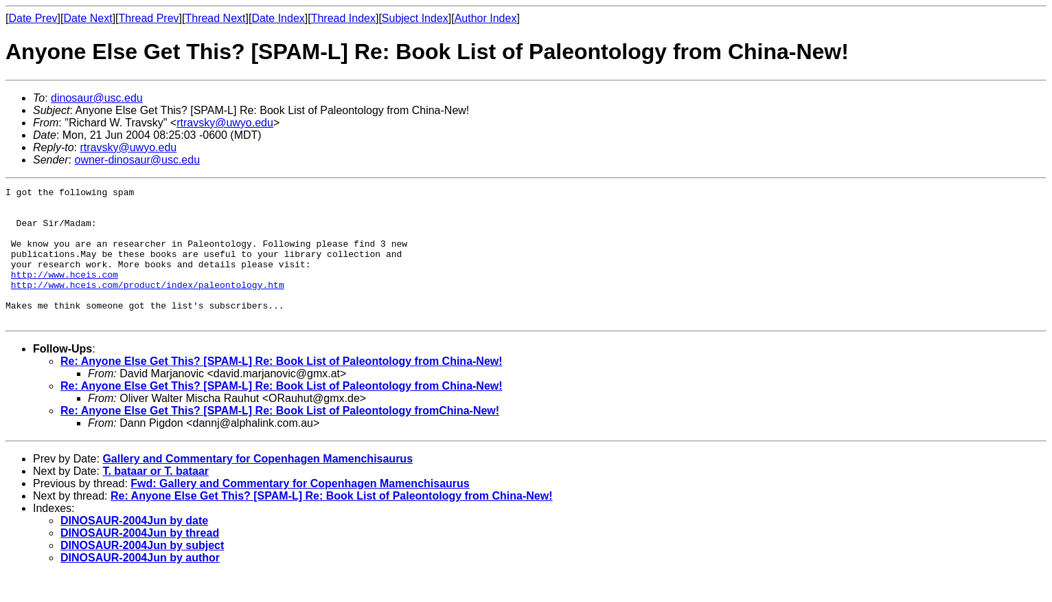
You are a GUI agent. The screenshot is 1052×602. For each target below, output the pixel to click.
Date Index (277, 18)
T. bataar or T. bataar (155, 498)
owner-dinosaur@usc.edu (137, 160)
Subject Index (415, 18)
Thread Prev (149, 18)
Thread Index (343, 18)
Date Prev (32, 18)
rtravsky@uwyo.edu (224, 123)
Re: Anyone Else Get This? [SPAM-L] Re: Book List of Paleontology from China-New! (281, 388)
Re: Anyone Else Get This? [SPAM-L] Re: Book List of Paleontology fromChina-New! (279, 437)
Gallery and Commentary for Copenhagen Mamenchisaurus (257, 485)
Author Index (486, 18)
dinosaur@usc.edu (97, 98)
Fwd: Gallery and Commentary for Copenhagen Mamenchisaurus (299, 510)
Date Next (87, 18)
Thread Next (215, 18)
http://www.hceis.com (64, 293)
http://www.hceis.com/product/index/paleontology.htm (147, 305)
